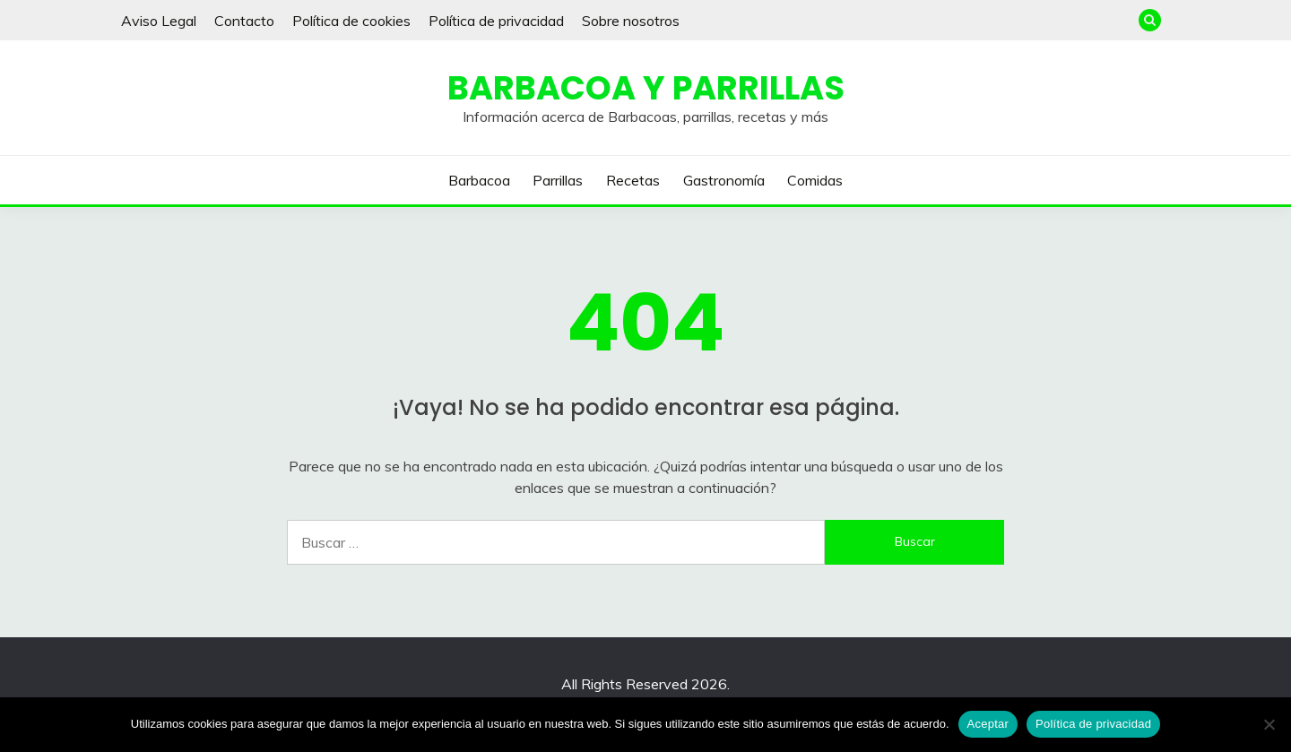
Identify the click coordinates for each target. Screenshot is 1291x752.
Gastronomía (724, 180)
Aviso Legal (158, 21)
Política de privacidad (496, 21)
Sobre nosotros (631, 21)
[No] (1269, 724)
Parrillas (558, 180)
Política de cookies (351, 21)
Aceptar (988, 723)
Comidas (815, 180)
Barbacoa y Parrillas (646, 88)
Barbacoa (479, 180)
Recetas (633, 180)
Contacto (244, 21)
